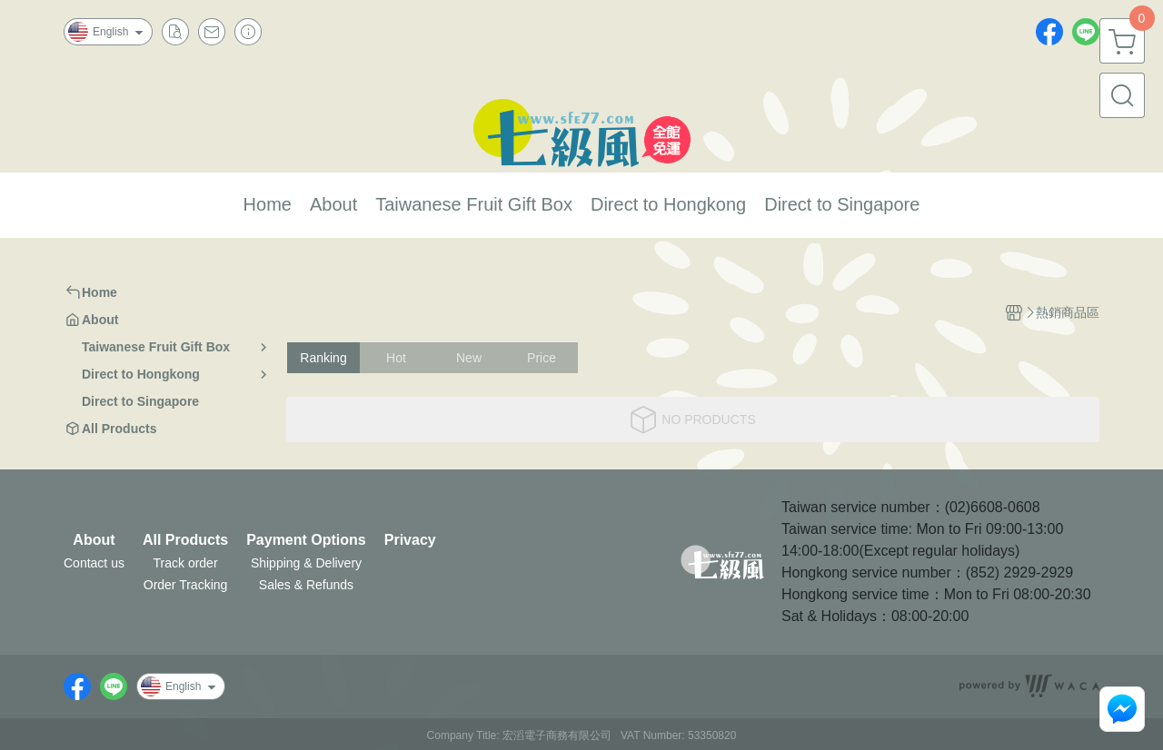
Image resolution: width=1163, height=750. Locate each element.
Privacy (410, 540)
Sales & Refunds (306, 584)
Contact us (94, 563)
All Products (185, 540)
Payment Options (306, 540)
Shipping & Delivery (306, 563)
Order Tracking (186, 584)
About (93, 540)
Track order (186, 563)
